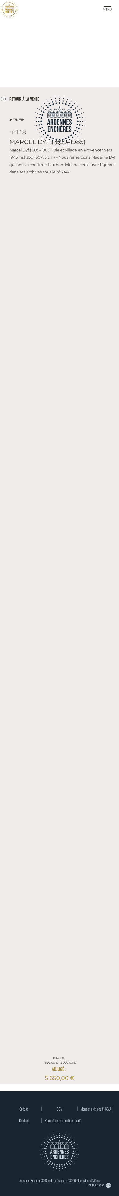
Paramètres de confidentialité (60, 1120)
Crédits (23, 1109)
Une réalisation (99, 1185)
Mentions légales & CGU (95, 1109)
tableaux (19, 120)
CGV (59, 1109)
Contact (24, 1120)
